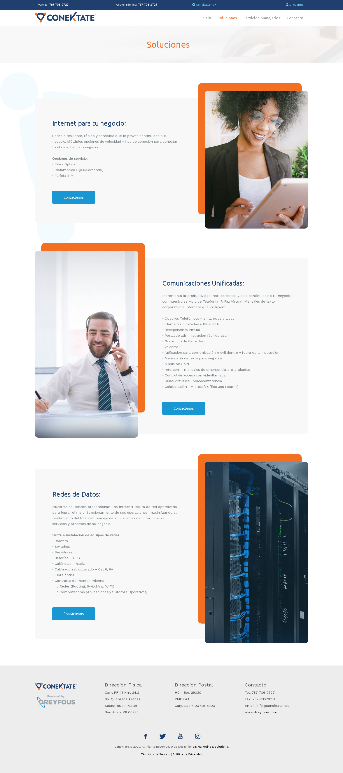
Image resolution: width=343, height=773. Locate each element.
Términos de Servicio (155, 754)
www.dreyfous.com (261, 712)
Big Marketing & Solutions (210, 746)
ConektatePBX (204, 4)
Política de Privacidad (187, 754)
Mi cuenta (294, 4)
